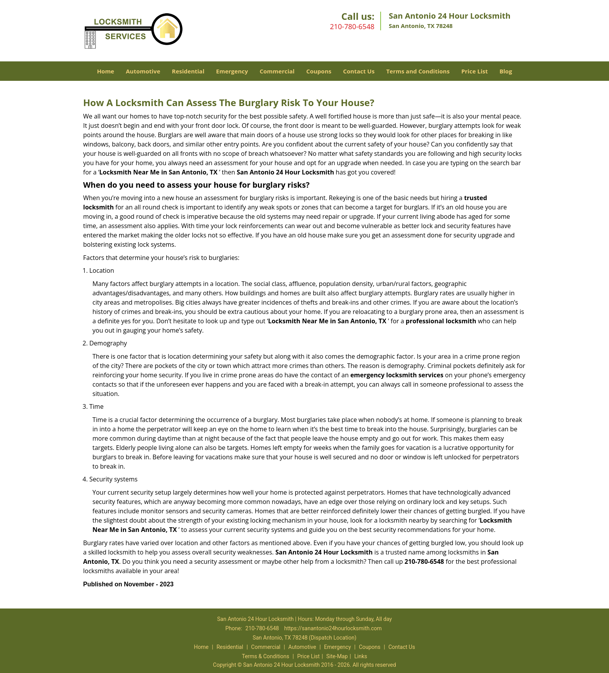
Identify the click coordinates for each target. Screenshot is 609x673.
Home (105, 71)
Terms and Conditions (417, 71)
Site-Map (337, 656)
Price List (474, 71)
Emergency (232, 71)
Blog (505, 71)
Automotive (143, 71)
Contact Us (358, 71)
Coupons (318, 71)
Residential (188, 71)
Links (360, 656)
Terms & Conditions (265, 656)
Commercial (277, 71)
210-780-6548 (352, 26)
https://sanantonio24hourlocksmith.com (333, 628)
